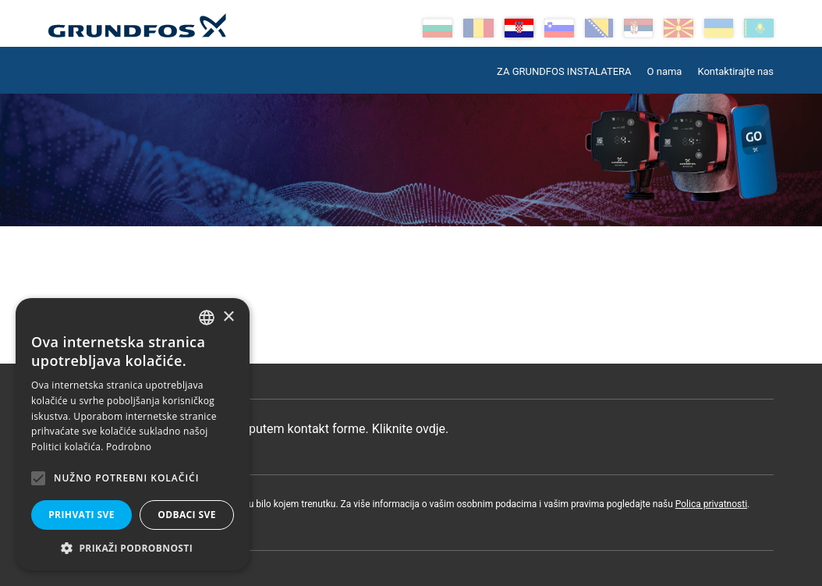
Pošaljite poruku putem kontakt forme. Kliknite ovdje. (256, 428)
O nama (664, 71)
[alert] (133, 434)
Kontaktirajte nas (735, 71)
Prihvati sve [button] (81, 514)
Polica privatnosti (711, 504)
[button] (132, 547)
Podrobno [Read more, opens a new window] (128, 446)
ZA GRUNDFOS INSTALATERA (564, 71)
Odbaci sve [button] (187, 514)
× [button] (228, 317)
